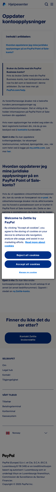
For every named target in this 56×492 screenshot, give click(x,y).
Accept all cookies (28, 264)
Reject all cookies (28, 254)
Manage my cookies (28, 272)
